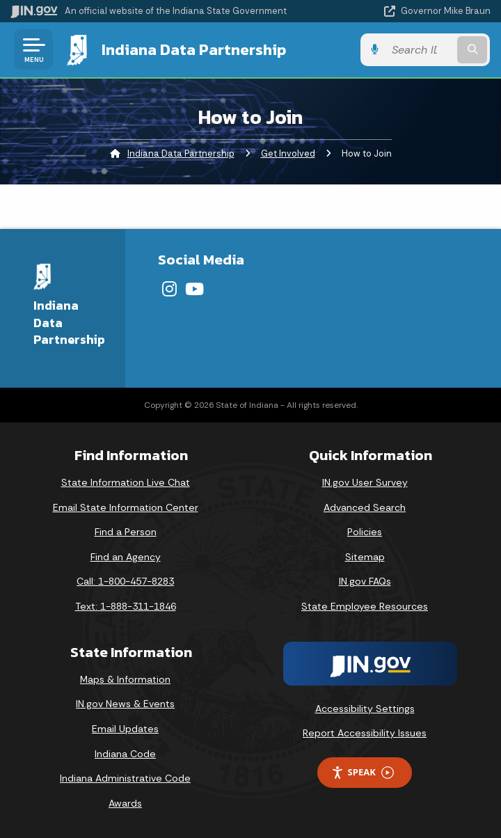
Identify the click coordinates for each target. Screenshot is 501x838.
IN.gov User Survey (365, 482)
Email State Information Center (125, 507)
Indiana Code (125, 753)
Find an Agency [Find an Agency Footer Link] (125, 557)
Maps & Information (125, 679)
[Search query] (421, 49)
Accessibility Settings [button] (365, 708)
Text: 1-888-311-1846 (125, 606)
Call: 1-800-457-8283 (125, 581)
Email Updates (125, 728)
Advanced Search (365, 507)
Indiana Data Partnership (193, 49)
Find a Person (126, 531)
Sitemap (365, 557)
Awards (125, 803)
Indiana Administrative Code (125, 778)
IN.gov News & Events (125, 703)
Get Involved (288, 153)
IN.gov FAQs (365, 581)
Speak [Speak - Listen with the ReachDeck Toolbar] (362, 772)
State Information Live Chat (125, 482)
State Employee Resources (364, 606)
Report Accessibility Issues (365, 733)
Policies (364, 531)
